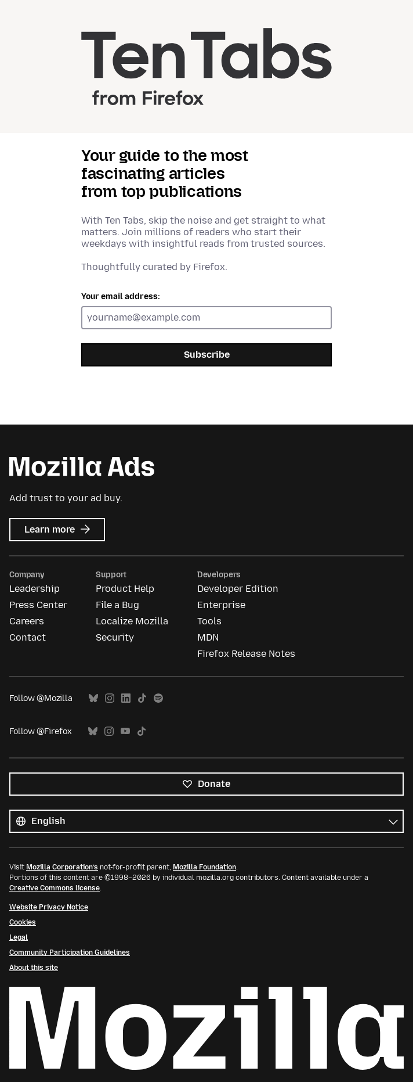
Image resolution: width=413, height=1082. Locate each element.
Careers (26, 621)
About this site (33, 968)
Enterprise (221, 604)
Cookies (22, 922)
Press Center (38, 604)
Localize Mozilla (132, 621)
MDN (208, 637)
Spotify (158, 698)
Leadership (34, 588)
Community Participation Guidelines (69, 952)
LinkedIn (126, 698)
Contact (27, 637)
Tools (209, 621)
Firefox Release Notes (246, 653)
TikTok (142, 698)
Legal (18, 937)
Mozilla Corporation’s (62, 867)
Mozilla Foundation (204, 867)
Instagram (110, 698)
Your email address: (120, 296)
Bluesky (93, 698)
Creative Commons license (54, 888)
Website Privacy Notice (48, 907)
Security (115, 637)
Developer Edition (237, 588)
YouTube (125, 731)
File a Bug (117, 604)
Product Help (125, 588)
